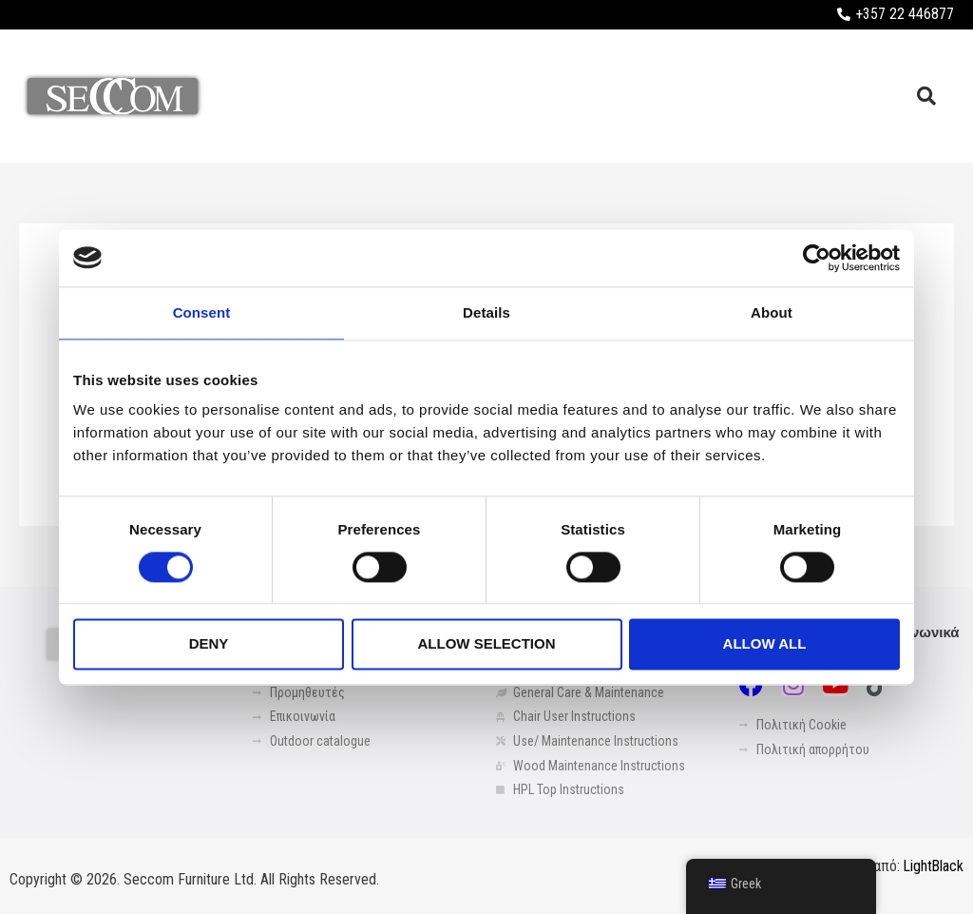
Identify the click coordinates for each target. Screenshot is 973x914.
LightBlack (932, 867)
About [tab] (771, 312)
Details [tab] (486, 312)
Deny (209, 644)
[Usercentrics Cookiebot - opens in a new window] (817, 257)
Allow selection (487, 644)
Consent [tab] (202, 312)
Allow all (765, 644)
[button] (926, 96)
